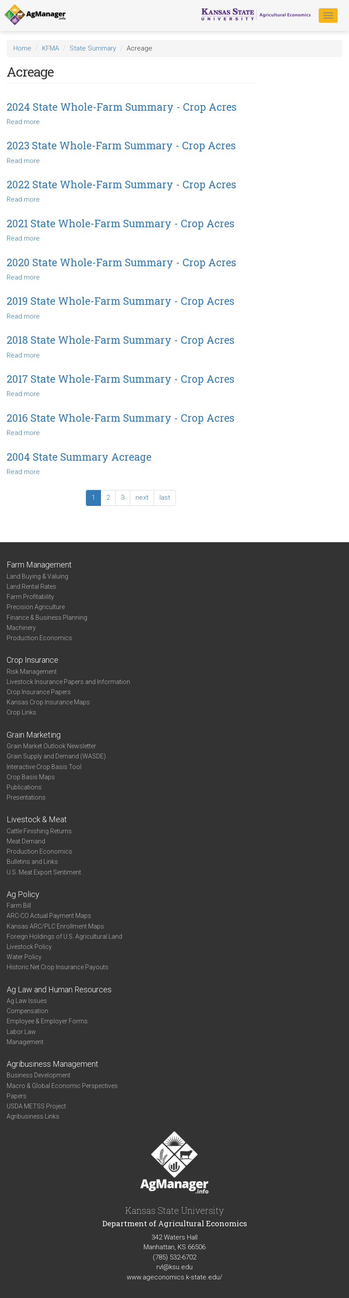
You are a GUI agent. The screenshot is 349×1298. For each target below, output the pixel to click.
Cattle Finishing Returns (39, 831)
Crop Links (21, 712)
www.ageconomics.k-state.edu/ (174, 1277)
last (164, 497)
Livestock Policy (29, 946)
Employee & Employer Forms (47, 1021)
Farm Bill (19, 905)
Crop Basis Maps (31, 777)
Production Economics (39, 637)
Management (25, 1041)
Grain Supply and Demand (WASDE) (56, 756)
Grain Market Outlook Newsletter (51, 746)
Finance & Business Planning (47, 617)
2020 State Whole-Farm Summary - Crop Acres (121, 262)
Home (22, 48)
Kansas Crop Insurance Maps (48, 702)
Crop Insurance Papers (39, 692)
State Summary (93, 48)
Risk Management (32, 671)
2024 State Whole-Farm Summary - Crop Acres (122, 106)
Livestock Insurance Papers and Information (68, 681)
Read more (23, 122)
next (142, 497)
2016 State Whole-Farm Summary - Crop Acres (120, 417)
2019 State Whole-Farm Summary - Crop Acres (120, 300)
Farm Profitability (30, 596)
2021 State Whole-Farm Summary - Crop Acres (120, 223)
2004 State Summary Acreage (79, 456)
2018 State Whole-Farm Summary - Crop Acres (120, 339)
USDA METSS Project (36, 1106)
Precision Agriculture (36, 606)
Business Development (38, 1075)
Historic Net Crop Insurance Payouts (58, 967)
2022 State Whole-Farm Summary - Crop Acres (121, 184)
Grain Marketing (34, 734)
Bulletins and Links (32, 861)
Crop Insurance (32, 660)
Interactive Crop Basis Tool (44, 766)
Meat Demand (26, 841)
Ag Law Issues (27, 1000)
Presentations (26, 797)
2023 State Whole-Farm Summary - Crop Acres (121, 145)
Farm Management (39, 564)
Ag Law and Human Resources (59, 989)
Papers (17, 1096)
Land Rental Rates (31, 586)
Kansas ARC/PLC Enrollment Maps (55, 926)
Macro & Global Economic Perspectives (62, 1085)
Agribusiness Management (52, 1064)
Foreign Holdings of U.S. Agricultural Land (64, 936)
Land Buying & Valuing (37, 576)
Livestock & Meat (37, 819)
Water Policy (24, 956)
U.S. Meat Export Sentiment (44, 872)
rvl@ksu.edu (174, 1267)
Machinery (21, 627)
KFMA (50, 48)
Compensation (27, 1010)
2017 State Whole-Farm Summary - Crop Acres (120, 378)
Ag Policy (23, 894)
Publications (24, 787)
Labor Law (21, 1031)
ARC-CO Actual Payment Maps (49, 915)
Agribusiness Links (33, 1116)
